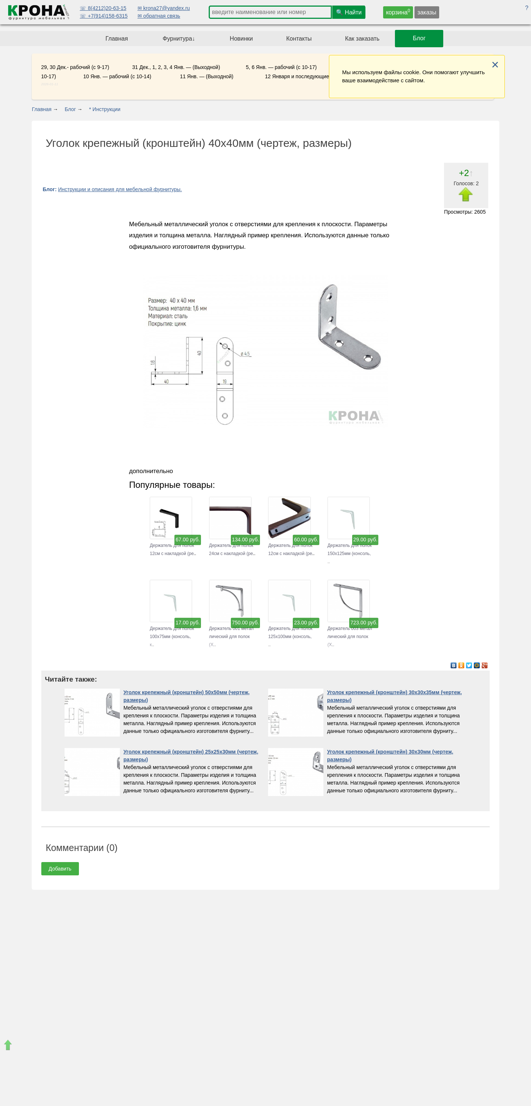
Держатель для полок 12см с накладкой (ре (172, 545)
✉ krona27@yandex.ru (164, 8)
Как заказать (362, 38)
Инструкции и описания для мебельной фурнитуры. (120, 189)
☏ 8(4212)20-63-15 (103, 8)
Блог (419, 38)
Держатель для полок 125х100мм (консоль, (290, 628)
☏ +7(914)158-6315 (104, 16)
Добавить (60, 869)
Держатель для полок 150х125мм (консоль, (349, 545)
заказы (426, 12)
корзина (398, 11)
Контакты (299, 38)
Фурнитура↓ (179, 38)
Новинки (241, 38)
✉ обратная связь (159, 16)
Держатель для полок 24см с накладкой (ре (231, 545)
